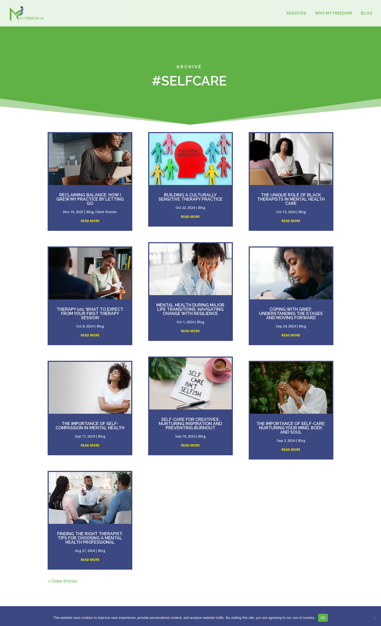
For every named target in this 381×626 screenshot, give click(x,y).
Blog (90, 211)
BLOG (367, 13)
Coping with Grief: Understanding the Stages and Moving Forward (291, 313)
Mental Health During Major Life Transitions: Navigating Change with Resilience (190, 309)
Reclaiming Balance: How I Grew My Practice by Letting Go (90, 199)
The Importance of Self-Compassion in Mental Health (90, 425)
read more (90, 221)
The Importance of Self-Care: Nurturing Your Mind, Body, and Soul (291, 428)
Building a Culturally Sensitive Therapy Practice (190, 197)
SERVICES (296, 13)
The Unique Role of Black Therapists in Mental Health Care (291, 199)
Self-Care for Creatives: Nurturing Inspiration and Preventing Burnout (190, 423)
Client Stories (106, 211)
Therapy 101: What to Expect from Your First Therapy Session (90, 313)
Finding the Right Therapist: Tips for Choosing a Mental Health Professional (90, 538)
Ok (323, 618)
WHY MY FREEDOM (333, 13)
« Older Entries (62, 581)
